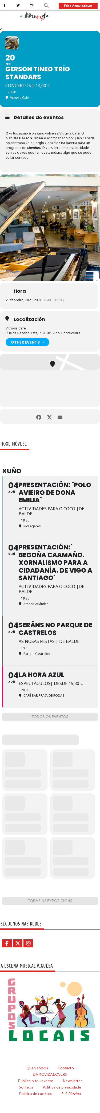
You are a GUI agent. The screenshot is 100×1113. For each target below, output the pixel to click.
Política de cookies (35, 1093)
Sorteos (26, 1087)
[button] (46, 5)
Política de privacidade (62, 1087)
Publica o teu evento (35, 1080)
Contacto (66, 1068)
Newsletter (72, 1080)
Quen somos (37, 1068)
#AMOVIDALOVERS (50, 1074)
